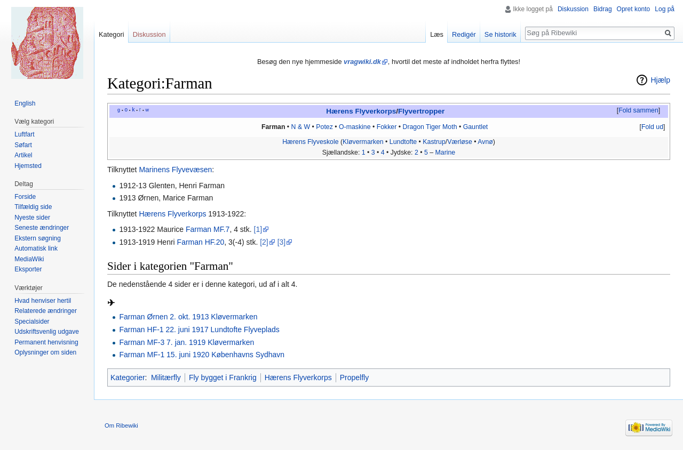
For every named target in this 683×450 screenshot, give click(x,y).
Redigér (464, 34)
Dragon (413, 127)
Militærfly (166, 377)
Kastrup (434, 142)
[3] (281, 242)
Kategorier (127, 377)
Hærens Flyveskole (310, 142)
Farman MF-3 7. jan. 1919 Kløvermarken (186, 342)
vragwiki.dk (362, 62)
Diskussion (573, 9)
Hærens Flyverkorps (361, 111)
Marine (445, 152)
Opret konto (633, 9)
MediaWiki (29, 259)
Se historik (501, 34)
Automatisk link (36, 248)
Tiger (433, 127)
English (24, 103)
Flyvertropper (421, 111)
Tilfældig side (33, 207)
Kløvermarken (363, 142)
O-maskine (355, 127)
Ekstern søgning (37, 238)
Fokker (387, 127)
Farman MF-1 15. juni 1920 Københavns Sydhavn (201, 354)
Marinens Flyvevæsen (175, 169)
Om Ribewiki (121, 425)
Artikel (23, 155)
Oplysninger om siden (45, 352)
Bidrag (602, 9)
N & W (301, 127)
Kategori (111, 34)
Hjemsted (28, 166)
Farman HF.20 (201, 242)
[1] (258, 229)
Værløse (459, 142)
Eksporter (28, 269)
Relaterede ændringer (45, 311)
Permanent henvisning (46, 342)
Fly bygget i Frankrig (223, 377)
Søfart (23, 145)
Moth (449, 127)
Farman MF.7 (207, 229)
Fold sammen (638, 110)
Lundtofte (403, 142)
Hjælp (660, 80)
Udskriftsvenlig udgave (46, 331)
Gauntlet (475, 127)
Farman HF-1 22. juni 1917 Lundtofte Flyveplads (199, 329)
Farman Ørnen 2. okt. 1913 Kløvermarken (188, 316)
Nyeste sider (32, 217)
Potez (324, 127)
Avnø (485, 142)
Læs (436, 34)
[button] (638, 111)
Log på (664, 9)
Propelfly (354, 377)
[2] (264, 242)
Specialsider (31, 321)
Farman (273, 127)
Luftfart (24, 134)
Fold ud (652, 127)
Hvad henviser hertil (42, 300)
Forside (25, 196)
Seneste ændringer (41, 227)
